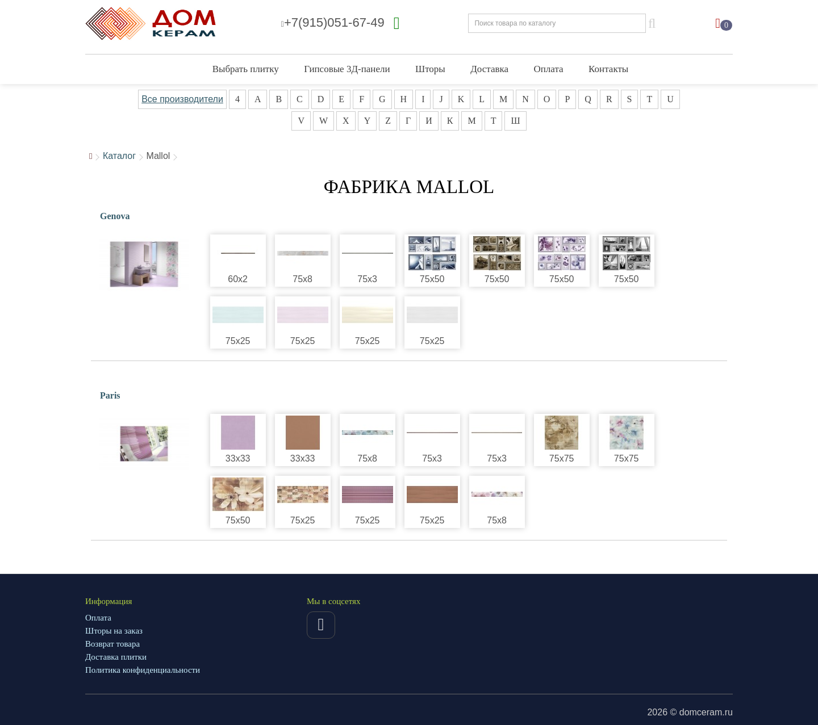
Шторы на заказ (114, 630)
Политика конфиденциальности (142, 669)
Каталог (119, 156)
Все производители (182, 99)
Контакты (608, 69)
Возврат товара (112, 643)
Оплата (549, 69)
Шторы (430, 69)
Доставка (489, 69)
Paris (110, 395)
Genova (115, 216)
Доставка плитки (116, 656)
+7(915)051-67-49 (333, 22)
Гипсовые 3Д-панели (347, 69)
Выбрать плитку (245, 69)
